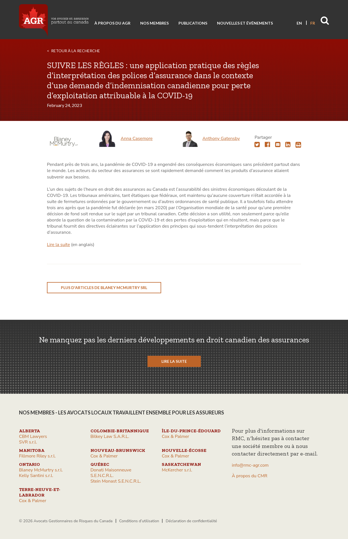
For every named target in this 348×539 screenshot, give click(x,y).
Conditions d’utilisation (139, 521)
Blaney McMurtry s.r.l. (41, 470)
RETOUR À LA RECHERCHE (75, 50)
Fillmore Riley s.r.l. (37, 456)
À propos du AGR (112, 23)
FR (312, 23)
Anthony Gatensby (221, 138)
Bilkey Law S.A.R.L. (109, 436)
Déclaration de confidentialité (191, 521)
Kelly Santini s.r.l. (36, 476)
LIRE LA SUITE (174, 361)
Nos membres (154, 23)
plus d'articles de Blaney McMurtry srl (104, 287)
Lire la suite (58, 245)
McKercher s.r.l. (177, 470)
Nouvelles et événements (245, 23)
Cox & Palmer (175, 436)
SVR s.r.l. (28, 442)
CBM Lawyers (33, 436)
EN (299, 23)
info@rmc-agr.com (250, 465)
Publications (192, 23)
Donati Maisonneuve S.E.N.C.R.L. (111, 473)
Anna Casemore (136, 138)
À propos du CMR (249, 476)
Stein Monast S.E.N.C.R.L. (115, 481)
